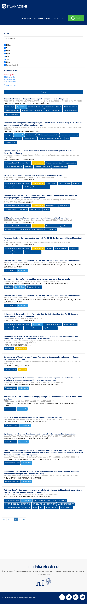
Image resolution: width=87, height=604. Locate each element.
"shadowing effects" (30, 139)
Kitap (8, 54)
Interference (28, 167)
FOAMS (35, 508)
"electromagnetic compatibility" (48, 135)
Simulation (8, 328)
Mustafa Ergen (9, 107)
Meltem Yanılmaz (10, 442)
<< (4, 519)
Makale (8, 45)
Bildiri (8, 62)
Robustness (47, 167)
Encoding (46, 209)
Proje (8, 51)
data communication (70, 107)
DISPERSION (26, 508)
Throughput (9, 187)
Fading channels (51, 183)
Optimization (18, 252)
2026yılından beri (10, 77)
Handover (38, 167)
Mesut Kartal (9, 349)
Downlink (18, 187)
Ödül (8, 56)
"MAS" (67, 139)
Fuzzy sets (8, 252)
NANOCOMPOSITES (52, 508)
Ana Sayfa (26, 18)
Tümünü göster (9, 75)
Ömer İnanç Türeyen (11, 425)
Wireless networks (64, 183)
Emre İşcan (8, 135)
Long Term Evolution (62, 206)
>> (24, 519)
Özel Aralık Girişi (10, 85)
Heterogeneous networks (41, 187)
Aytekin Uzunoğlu (10, 369)
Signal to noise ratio (11, 209)
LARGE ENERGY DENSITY (66, 504)
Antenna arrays (25, 229)
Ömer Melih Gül (10, 409)
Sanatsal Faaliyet (12, 65)
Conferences (52, 229)
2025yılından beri (10, 79)
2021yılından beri (10, 82)
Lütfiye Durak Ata (10, 270)
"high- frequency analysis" (13, 139)
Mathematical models (60, 167)
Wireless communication (54, 163)
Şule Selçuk (8, 287)
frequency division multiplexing (32, 111)
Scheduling (27, 187)
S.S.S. (55, 18)
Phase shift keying (35, 209)
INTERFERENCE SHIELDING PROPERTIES (17, 504)
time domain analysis (70, 111)
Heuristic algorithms (70, 324)
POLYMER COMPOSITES (12, 508)
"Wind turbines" (31, 135)
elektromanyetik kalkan (34, 287)
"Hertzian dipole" (10, 142)
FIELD (41, 508)
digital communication (12, 111)
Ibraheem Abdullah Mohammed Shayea (17, 163)
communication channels (53, 107)
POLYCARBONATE (66, 508)
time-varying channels (12, 114)
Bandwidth (23, 209)
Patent (8, 48)
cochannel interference (35, 107)
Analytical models (70, 163)
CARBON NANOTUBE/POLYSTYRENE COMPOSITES (50, 500)
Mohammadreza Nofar (12, 463)
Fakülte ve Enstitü (42, 18)
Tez (7, 59)
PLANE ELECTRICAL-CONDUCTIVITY (44, 504)
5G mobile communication (13, 167)
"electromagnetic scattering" (69, 135)
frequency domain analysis (52, 111)
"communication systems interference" (51, 139)
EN (63, 18)
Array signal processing (53, 226)
